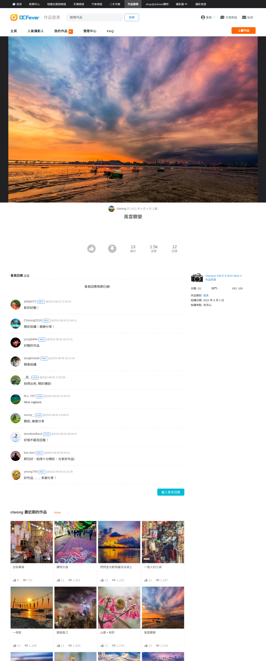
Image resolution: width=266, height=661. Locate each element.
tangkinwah (32, 358)
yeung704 (31, 471)
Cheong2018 (33, 320)
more (57, 512)
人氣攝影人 (35, 31)
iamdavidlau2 (33, 433)
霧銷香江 (62, 632)
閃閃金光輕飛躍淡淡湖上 (116, 567)
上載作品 (243, 30)
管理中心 (90, 31)
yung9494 (31, 339)
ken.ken (29, 452)
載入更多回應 (170, 492)
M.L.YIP (29, 396)
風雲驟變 (150, 632)
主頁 (13, 31)
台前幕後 (18, 567)
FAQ (110, 31)
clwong (117, 208)
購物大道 (62, 567)
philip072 (30, 301)
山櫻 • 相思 (107, 632)
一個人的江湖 (152, 567)
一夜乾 (17, 632)
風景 (206, 295)
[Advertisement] (133, 233)
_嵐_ (27, 377)
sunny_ (29, 415)
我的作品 (63, 31)
